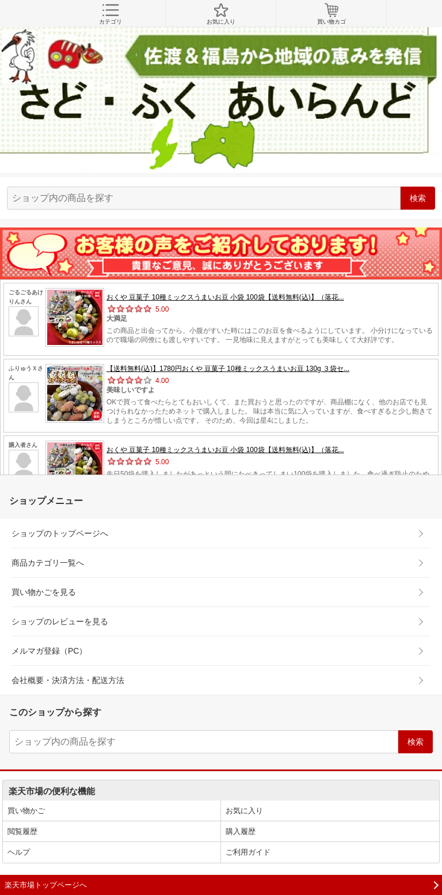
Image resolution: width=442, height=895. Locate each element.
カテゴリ (110, 14)
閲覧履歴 (22, 831)
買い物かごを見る (44, 592)
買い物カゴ (331, 14)
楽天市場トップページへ (46, 885)
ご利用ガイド (248, 852)
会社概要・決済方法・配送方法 (68, 680)
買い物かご (26, 810)
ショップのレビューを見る (60, 621)
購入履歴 (241, 831)
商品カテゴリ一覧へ (48, 562)
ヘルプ (18, 852)
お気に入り (221, 14)
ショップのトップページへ (60, 533)
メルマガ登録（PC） (49, 650)
